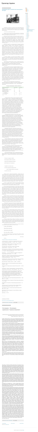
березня (28, 35)
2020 (26, 19)
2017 (26, 22)
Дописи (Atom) (7, 424)
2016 (26, 23)
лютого (27, 36)
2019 (26, 20)
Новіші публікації (4, 423)
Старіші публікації (21, 423)
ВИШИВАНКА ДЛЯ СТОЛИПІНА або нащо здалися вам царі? (30, 30)
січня (27, 37)
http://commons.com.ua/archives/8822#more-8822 (8, 300)
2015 (26, 24)
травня (27, 34)
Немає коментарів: (11, 302)
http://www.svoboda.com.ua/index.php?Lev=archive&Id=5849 (10, 239)
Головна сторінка (13, 423)
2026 (26, 14)
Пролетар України (8, 3)
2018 (26, 21)
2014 (26, 38)
